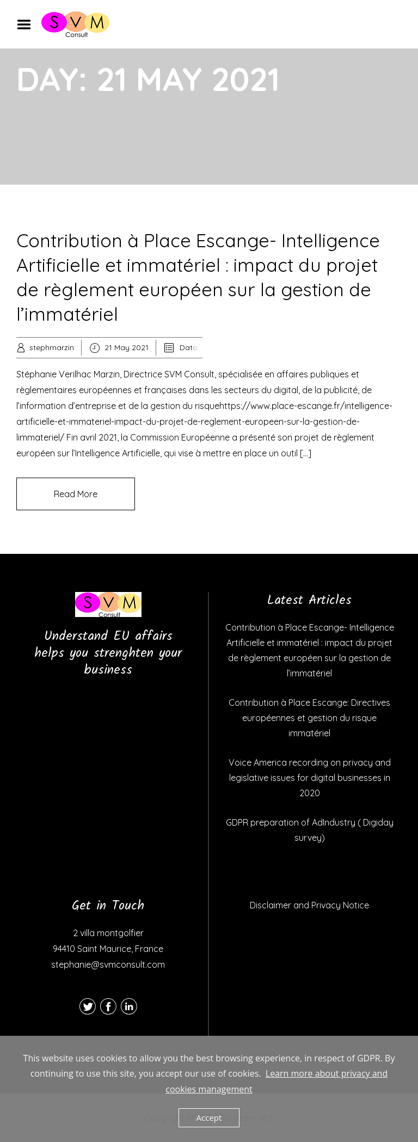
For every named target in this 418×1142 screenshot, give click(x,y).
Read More (75, 493)
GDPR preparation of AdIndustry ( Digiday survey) (310, 830)
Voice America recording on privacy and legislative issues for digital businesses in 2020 (310, 777)
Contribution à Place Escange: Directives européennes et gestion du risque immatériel (309, 717)
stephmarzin (51, 347)
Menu (27, 24)
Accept (209, 1117)
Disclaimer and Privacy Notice (309, 905)
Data (189, 347)
